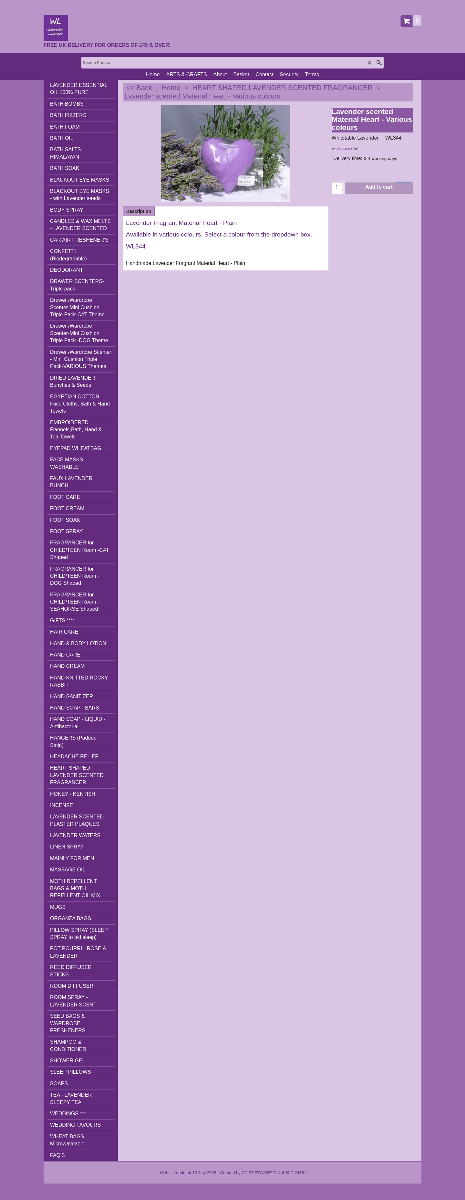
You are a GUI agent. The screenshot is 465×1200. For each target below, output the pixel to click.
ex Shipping (341, 148)
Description (138, 211)
